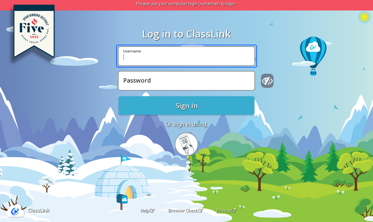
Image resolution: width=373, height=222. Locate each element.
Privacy (226, 210)
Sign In (186, 105)
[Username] (186, 56)
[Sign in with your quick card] (186, 144)
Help (147, 210)
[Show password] (267, 81)
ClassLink (38, 210)
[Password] (186, 81)
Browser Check (185, 210)
